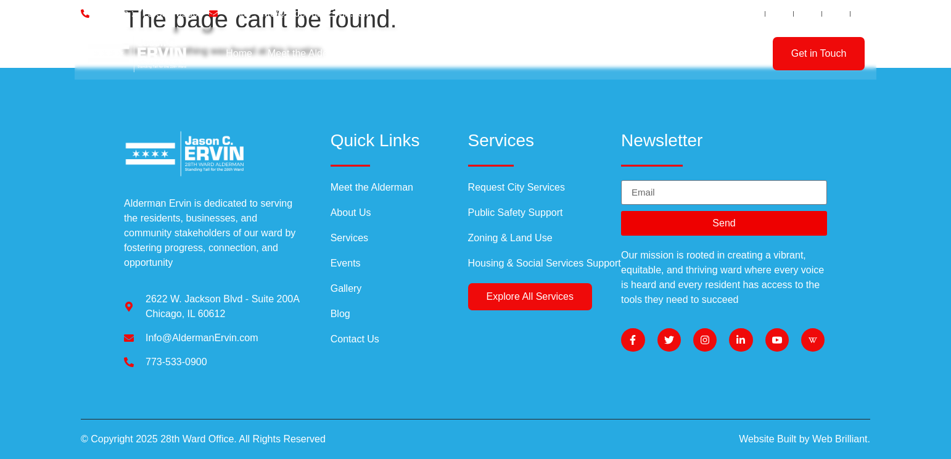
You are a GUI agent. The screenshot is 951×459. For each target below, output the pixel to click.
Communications (612, 53)
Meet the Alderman (309, 53)
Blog (498, 53)
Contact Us (695, 53)
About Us (386, 53)
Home (239, 53)
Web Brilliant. (841, 439)
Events (539, 53)
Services (447, 53)
